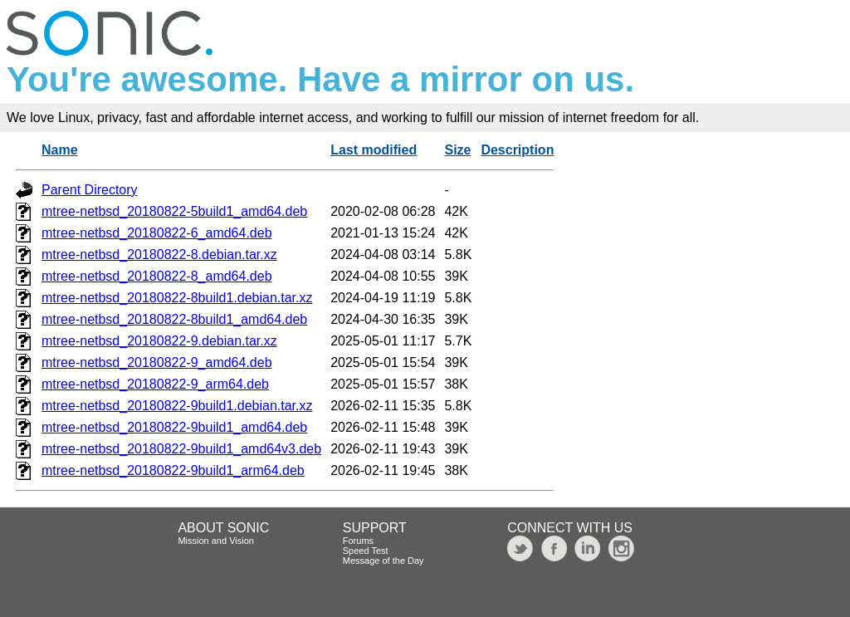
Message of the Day (383, 561)
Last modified (373, 150)
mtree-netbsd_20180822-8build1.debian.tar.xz (177, 298)
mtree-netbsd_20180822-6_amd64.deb (157, 233)
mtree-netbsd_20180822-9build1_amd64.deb (174, 427)
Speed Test (365, 551)
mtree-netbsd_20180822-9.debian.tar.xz (159, 341)
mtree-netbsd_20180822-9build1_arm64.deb (173, 470)
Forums (358, 541)
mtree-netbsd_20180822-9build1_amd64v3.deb (181, 449)
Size (457, 150)
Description (517, 150)
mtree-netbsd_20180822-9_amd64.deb (157, 362)
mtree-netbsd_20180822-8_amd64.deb (157, 276)
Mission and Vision (216, 541)
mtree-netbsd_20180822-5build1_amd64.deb (174, 211)
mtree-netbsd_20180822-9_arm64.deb (155, 384)
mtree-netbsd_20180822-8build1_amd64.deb (174, 319)
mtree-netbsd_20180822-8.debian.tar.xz (159, 254)
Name (60, 150)
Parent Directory (90, 190)
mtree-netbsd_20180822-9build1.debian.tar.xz (177, 406)
